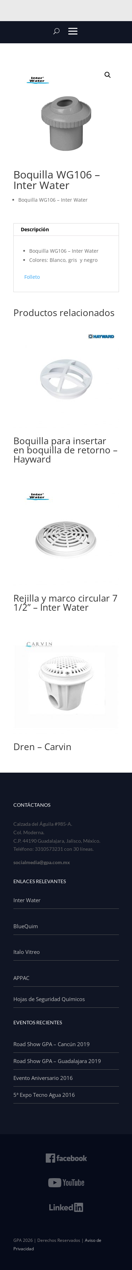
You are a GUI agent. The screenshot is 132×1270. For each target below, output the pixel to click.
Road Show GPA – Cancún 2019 (51, 1044)
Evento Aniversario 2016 (43, 1077)
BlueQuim (25, 926)
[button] (107, 75)
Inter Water (26, 900)
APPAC (21, 977)
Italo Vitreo (26, 951)
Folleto (32, 277)
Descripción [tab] (35, 229)
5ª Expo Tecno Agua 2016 (44, 1094)
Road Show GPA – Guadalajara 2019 (57, 1060)
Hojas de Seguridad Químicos (49, 998)
